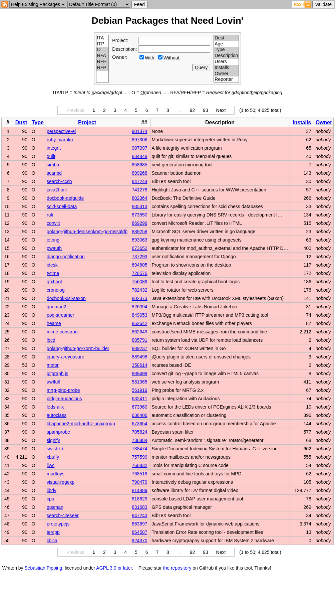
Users (226, 62)
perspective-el (61, 131)
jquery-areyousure (65, 356)
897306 (139, 139)
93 (205, 110)
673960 (139, 407)
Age (226, 44)
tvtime (53, 273)
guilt (51, 156)
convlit (53, 223)
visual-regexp (60, 482)
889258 (139, 231)
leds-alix (55, 407)
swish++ (55, 448)
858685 (139, 164)
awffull (53, 382)
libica (52, 540)
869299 (139, 223)
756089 (139, 281)
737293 (139, 256)
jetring (53, 240)
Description (226, 56)
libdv (51, 490)
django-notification (66, 256)
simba (53, 164)
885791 (139, 340)
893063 (139, 240)
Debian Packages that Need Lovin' (168, 20)
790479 (139, 482)
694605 (139, 265)
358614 (139, 365)
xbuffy (53, 457)
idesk (52, 265)
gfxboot (54, 281)
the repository (177, 568)
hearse (54, 323)
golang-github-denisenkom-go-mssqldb (87, 231)
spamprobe (58, 432)
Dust (226, 38)
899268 (139, 173)
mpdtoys (55, 473)
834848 (139, 156)
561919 (139, 390)
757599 (139, 457)
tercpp (53, 532)
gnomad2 (56, 306)
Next (221, 110)
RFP (102, 68)
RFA (102, 56)
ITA (102, 38)
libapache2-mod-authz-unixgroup (81, 423)
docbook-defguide (65, 198)
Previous (75, 110)
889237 (139, 348)
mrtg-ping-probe (63, 390)
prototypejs (58, 523)
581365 (139, 382)
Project (87, 122)
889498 (139, 356)
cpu (50, 498)
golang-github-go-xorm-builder (78, 348)
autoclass (56, 415)
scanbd (54, 173)
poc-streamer (60, 315)
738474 (139, 448)
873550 (139, 214)
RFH (102, 62)
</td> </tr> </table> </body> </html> (304, 568)
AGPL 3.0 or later (114, 568)
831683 (139, 507)
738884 (139, 440)
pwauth (54, 248)
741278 (139, 189)
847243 (139, 515)
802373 (139, 298)
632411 (139, 398)
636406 (139, 415)
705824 (139, 432)
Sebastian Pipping (43, 568)
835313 (139, 206)
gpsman (55, 507)
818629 (139, 498)
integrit (54, 148)
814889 (139, 490)
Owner (226, 74)
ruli (50, 214)
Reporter (226, 80)
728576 (139, 273)
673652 (139, 248)
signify (53, 440)
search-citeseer (63, 515)
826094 (139, 306)
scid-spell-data (62, 206)
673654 (139, 423)
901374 (139, 131)
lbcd (51, 340)
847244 (139, 181)
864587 (139, 532)
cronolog (56, 290)
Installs (226, 68)
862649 (139, 331)
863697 (139, 523)
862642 (139, 323)
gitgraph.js (57, 373)
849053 (139, 315)
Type (226, 50)
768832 (139, 465)
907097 (139, 148)
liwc (50, 465)
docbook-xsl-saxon (66, 298)
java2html (57, 189)
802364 (139, 198)
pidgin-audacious (64, 398)
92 (192, 110)
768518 (139, 473)
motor (53, 365)
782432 (139, 290)
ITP (102, 44)
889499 (139, 373)
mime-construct (63, 331)
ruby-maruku (60, 139)
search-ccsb (59, 181)
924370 (139, 540)
